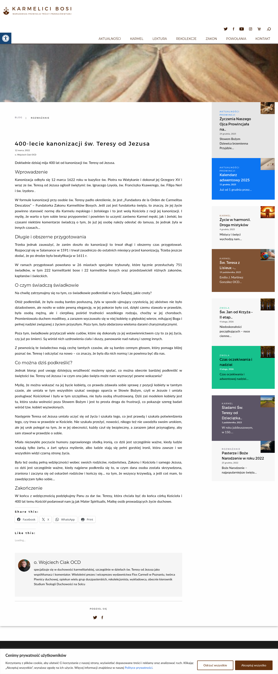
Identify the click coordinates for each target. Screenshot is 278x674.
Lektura (160, 39)
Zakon (211, 39)
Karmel (136, 39)
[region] (139, 661)
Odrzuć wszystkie (215, 665)
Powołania (236, 39)
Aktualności (110, 39)
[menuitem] (109, 38)
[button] (5, 38)
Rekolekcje (186, 39)
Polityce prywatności (139, 667)
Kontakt (262, 39)
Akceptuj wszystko (253, 665)
